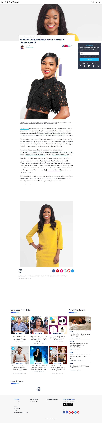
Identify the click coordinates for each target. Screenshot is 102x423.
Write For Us (16, 401)
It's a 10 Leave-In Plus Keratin (60, 155)
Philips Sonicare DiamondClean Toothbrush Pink (51, 133)
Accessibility (16, 403)
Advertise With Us (18, 404)
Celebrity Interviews (25, 278)
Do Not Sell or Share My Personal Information (21, 413)
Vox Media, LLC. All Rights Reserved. (52, 418)
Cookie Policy (17, 415)
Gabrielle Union (24, 128)
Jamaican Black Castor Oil (53, 170)
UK (47, 401)
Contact (15, 410)
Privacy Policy (17, 408)
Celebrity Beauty (55, 276)
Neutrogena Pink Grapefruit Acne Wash (31, 152)
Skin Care (64, 276)
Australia (48, 403)
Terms (15, 406)
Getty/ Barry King (26, 184)
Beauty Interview (34, 276)
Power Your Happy (34, 401)
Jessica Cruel (29, 47)
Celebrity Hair (45, 276)
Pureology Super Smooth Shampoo (35, 155)
